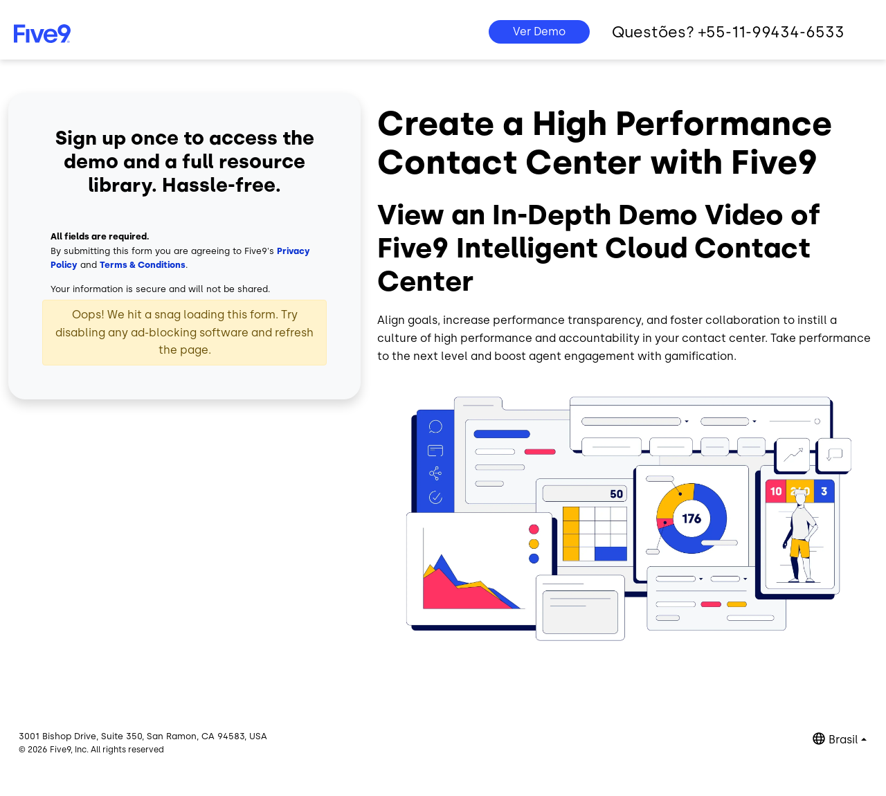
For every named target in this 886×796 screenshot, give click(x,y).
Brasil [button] (843, 739)
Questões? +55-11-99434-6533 (728, 32)
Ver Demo (539, 31)
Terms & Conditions (143, 265)
